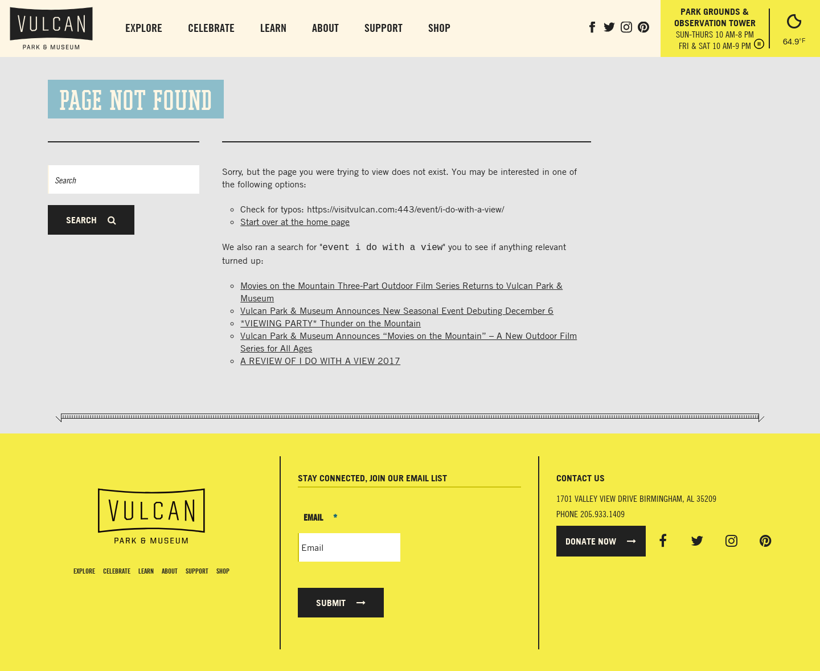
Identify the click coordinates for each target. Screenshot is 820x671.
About (325, 28)
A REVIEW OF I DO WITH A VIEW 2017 (320, 359)
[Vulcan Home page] (151, 515)
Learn (273, 28)
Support (383, 28)
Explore (143, 28)
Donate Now (600, 540)
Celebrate (211, 28)
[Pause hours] (759, 45)
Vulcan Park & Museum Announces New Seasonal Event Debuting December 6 (397, 309)
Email (320, 516)
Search (91, 220)
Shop (439, 28)
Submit (341, 601)
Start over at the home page (295, 221)
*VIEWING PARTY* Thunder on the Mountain (330, 322)
